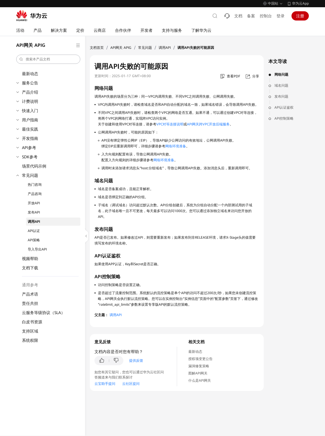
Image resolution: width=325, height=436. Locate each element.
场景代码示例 (34, 166)
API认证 (34, 231)
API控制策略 (284, 118)
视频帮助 (30, 258)
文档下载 (30, 268)
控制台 (266, 16)
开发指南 (30, 138)
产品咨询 (35, 194)
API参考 (29, 147)
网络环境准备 (175, 146)
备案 (251, 16)
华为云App (300, 3)
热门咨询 (35, 185)
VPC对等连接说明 (169, 124)
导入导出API (37, 249)
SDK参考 (30, 157)
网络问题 (281, 75)
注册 (300, 16)
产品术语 (30, 294)
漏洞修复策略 (198, 366)
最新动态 (30, 73)
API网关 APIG (120, 48)
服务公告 (30, 83)
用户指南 (30, 120)
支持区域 (30, 331)
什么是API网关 (199, 381)
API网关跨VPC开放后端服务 (208, 124)
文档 (238, 16)
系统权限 (30, 340)
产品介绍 (30, 92)
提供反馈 (136, 361)
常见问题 (30, 175)
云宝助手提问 (104, 384)
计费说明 (30, 101)
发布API (34, 212)
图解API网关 (197, 373)
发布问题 (281, 96)
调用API (34, 222)
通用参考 (30, 285)
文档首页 (97, 48)
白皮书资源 (32, 322)
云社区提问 (131, 384)
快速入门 (30, 110)
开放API (34, 203)
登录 (280, 16)
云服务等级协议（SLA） (43, 312)
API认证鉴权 (284, 107)
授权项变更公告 (200, 359)
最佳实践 (30, 129)
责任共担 (30, 303)
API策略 (34, 240)
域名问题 (281, 86)
